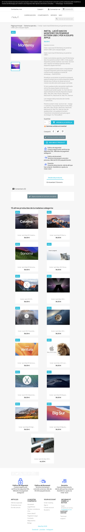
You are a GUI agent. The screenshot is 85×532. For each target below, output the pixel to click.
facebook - (36, 530)
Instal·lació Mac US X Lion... (58, 363)
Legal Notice (31, 507)
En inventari (51, 182)
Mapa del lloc (31, 520)
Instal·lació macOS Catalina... (27, 235)
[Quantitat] (46, 122)
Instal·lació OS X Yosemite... (26, 331)
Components (43, 15)
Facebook (13, 474)
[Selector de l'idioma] (40, 9)
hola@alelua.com (66, 509)
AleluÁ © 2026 (42, 526)
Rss (21, 474)
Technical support (63, 517)
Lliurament (30, 504)
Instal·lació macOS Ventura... (27, 363)
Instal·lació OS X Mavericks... (27, 395)
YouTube (25, 474)
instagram (49, 530)
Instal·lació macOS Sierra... (58, 235)
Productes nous (16, 505)
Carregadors (30, 15)
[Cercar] (64, 19)
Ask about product (55, 142)
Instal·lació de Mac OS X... (42, 459)
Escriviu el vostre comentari (55, 137)
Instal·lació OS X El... (26, 299)
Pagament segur (32, 516)
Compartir (53, 131)
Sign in (46, 505)
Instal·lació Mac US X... (58, 331)
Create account (49, 507)
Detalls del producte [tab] (55, 178)
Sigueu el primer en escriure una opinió (42, 196)
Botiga (29, 523)
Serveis (54, 15)
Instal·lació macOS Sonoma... (27, 267)
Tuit (58, 131)
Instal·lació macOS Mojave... (58, 395)
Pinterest (62, 131)
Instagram (33, 474)
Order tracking (48, 503)
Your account (50, 499)
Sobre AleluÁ (31, 513)
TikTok (37, 474)
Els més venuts (15, 507)
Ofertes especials (16, 503)
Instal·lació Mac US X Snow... (58, 267)
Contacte (30, 518)
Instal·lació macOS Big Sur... (58, 427)
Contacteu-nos (16, 9)
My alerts (47, 510)
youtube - (43, 530)
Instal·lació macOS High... (27, 427)
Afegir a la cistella (62, 122)
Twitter (17, 474)
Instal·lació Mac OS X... (58, 299)
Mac (60, 15)
